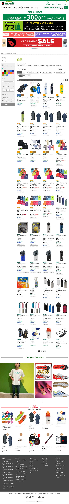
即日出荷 (63, 72)
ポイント (40, 80)
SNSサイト (57, 458)
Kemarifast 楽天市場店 (20, 471)
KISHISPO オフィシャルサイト (21, 460)
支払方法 (31, 463)
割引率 (36, 80)
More (34, 401)
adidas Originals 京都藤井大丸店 (8, 487)
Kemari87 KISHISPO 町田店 (8, 478)
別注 (43, 72)
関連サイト (17, 458)
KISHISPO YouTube (60, 468)
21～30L (6, 90)
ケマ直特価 (29, 65)
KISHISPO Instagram (60, 459)
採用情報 (51, 493)
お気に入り (45, 463)
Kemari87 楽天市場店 (20, 464)
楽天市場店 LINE (59, 472)
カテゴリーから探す (9, 53)
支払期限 (31, 465)
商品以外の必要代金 (33, 459)
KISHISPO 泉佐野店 (7, 459)
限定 (47, 72)
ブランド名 (29, 80)
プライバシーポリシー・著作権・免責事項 (22, 493)
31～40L (9, 90)
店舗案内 (4, 458)
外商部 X (57, 477)
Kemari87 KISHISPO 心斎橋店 (8, 464)
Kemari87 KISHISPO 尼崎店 (8, 470)
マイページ (45, 461)
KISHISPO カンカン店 (7, 472)
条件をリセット (8, 104)
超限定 (50, 72)
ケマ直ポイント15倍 (35, 65)
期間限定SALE (59, 65)
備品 (15, 53)
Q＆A (31, 472)
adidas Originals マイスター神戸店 (8, 484)
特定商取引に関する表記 (43, 493)
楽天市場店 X (58, 470)
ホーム (2, 53)
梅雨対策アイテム (44, 65)
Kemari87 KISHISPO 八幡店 (8, 467)
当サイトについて (34, 493)
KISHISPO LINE (59, 466)
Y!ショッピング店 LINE (60, 475)
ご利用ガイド (32, 458)
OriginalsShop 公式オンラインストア (21, 477)
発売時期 (21, 80)
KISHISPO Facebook (60, 465)
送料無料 (58, 72)
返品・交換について (33, 468)
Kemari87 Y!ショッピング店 (21, 466)
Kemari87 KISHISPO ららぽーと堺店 (8, 475)
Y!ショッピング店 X (60, 474)
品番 (33, 80)
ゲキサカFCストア (20, 463)
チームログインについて (34, 470)
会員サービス (45, 458)
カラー (25, 80)
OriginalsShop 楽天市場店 (21, 479)
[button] (31, 48)
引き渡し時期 (32, 466)
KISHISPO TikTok (59, 461)
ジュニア (28, 75)
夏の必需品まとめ (51, 65)
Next (44, 351)
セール (36, 72)
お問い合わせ (57, 493)
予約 (33, 72)
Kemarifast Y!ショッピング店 (21, 474)
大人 (24, 75)
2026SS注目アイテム (21, 65)
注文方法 (31, 461)
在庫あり (19, 72)
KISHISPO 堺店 (6, 461)
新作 (30, 72)
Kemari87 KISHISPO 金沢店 (8, 481)
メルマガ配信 (45, 465)
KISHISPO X (58, 463)
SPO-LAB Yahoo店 (20, 481)
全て (23, 72)
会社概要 (11, 493)
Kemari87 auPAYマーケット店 (21, 469)
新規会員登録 (45, 459)
